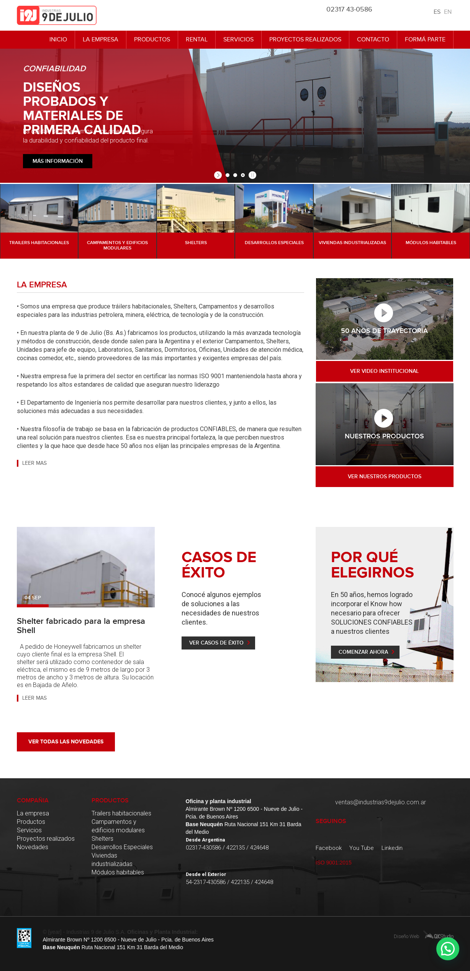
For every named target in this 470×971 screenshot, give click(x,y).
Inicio (58, 39)
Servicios (238, 39)
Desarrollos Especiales (122, 847)
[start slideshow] (219, 175)
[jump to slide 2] (235, 175)
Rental (197, 39)
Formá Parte (425, 39)
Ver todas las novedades (65, 741)
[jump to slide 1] (227, 175)
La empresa (100, 39)
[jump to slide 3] (243, 175)
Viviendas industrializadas (112, 860)
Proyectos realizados (305, 39)
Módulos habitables (118, 872)
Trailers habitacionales (121, 813)
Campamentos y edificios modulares (118, 826)
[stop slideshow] (251, 175)
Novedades (32, 847)
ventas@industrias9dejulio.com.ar (380, 802)
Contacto (373, 39)
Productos (152, 39)
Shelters (102, 838)
